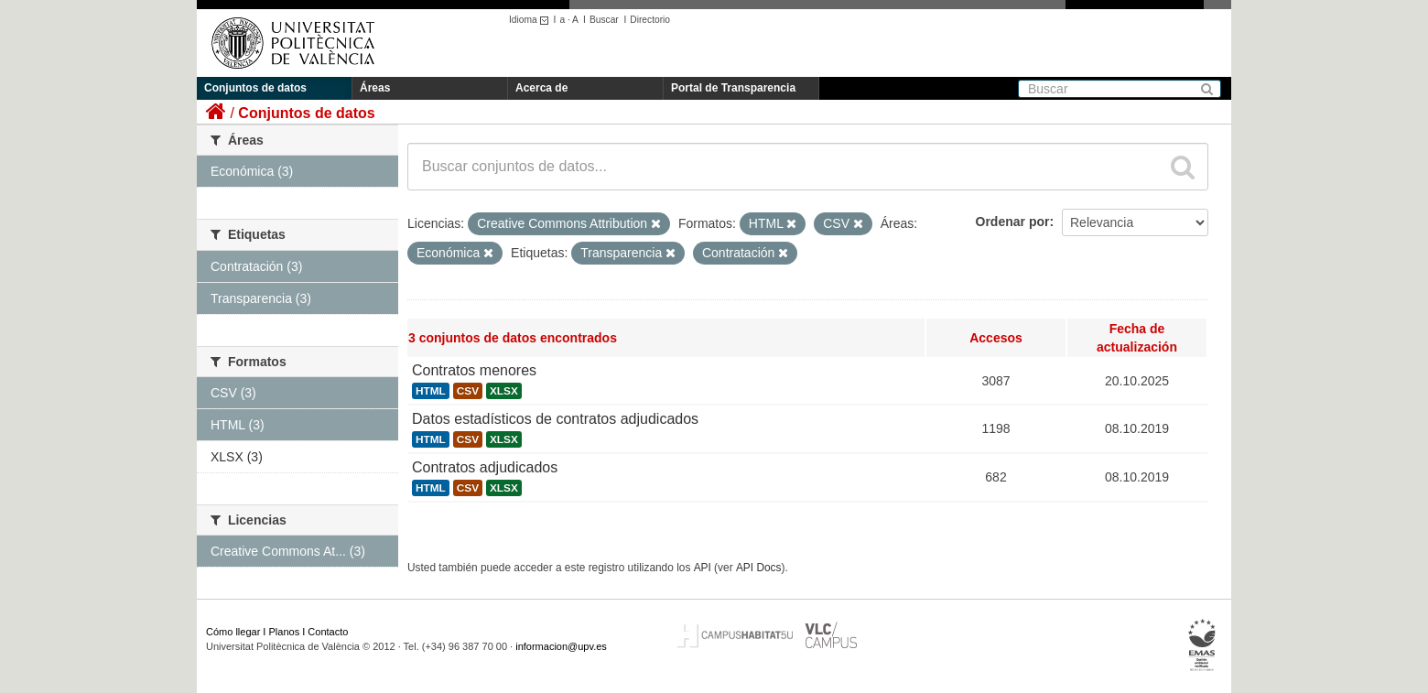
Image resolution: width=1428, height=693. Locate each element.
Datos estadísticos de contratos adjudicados (555, 419)
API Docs (759, 567)
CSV (468, 390)
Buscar (604, 20)
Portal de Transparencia (733, 87)
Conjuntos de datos (255, 87)
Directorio (650, 20)
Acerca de (541, 87)
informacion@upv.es (561, 646)
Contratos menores (474, 370)
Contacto (328, 631)
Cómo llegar (233, 631)
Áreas (375, 87)
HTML (431, 390)
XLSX (504, 390)
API (702, 567)
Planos (284, 631)
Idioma (531, 20)
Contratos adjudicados (484, 467)
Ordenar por (1013, 221)
